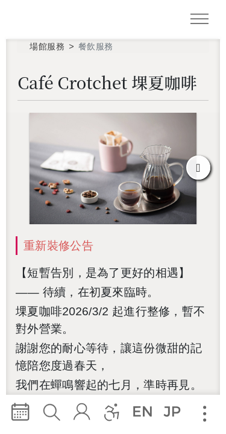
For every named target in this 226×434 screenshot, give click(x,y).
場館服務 (47, 46)
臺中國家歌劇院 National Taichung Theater (55, 18)
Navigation (202, 21)
